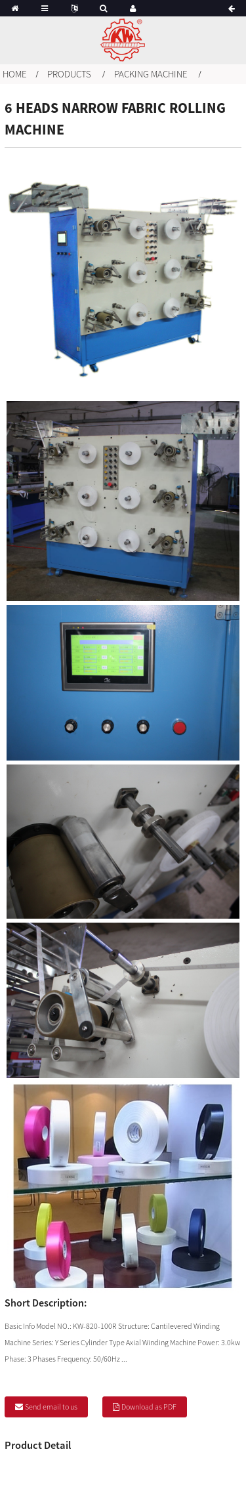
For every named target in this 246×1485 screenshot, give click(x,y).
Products (69, 74)
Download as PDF (148, 1407)
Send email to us (51, 1407)
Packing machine (151, 74)
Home (15, 74)
